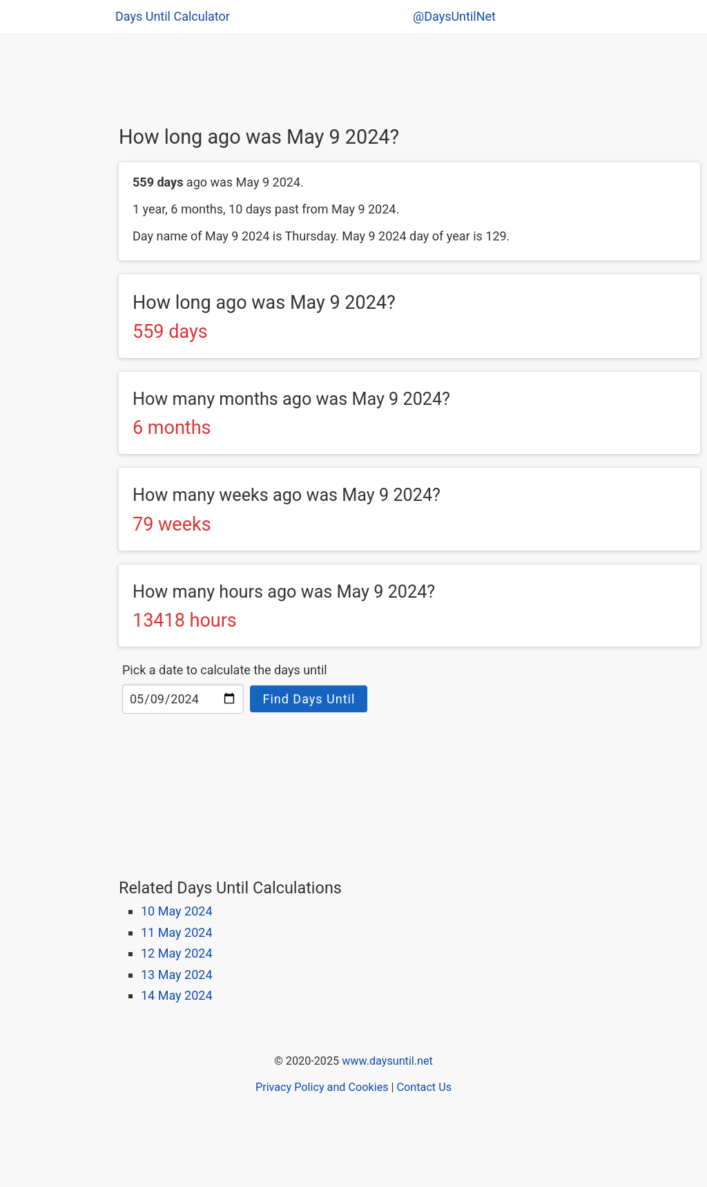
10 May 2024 (177, 911)
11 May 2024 (177, 932)
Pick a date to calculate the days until (224, 670)
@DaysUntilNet (454, 16)
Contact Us (424, 1087)
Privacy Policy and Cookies (322, 1087)
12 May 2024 (177, 953)
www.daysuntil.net (387, 1060)
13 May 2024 (177, 974)
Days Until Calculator (172, 16)
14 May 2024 (177, 995)
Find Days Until (308, 699)
